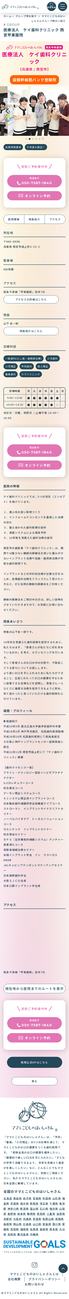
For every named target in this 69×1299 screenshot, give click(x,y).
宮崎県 (12, 1234)
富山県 (34, 1208)
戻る (34, 1081)
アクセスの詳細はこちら (31, 299)
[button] (61, 111)
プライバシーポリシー (44, 1279)
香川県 (56, 1224)
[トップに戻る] (20, 6)
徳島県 (47, 1224)
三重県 (51, 1214)
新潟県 (24, 1208)
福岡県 (24, 1229)
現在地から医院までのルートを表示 (34, 988)
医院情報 (14, 219)
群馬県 (34, 1203)
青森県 (17, 1198)
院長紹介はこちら (31, 331)
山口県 (37, 1224)
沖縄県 (34, 1234)
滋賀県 (60, 1214)
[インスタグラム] (34, 1264)
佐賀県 (34, 1229)
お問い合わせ (34, 1284)
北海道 (7, 1198)
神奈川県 (13, 1208)
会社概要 (14, 1279)
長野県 (12, 1214)
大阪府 (17, 1219)
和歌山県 (48, 1219)
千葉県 (53, 1203)
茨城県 (14, 1203)
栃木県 (24, 1203)
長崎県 (44, 1229)
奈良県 (37, 1219)
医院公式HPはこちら (34, 1062)
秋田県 (47, 1198)
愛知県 (41, 1214)
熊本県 (53, 1229)
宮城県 (37, 1198)
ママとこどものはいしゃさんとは (34, 1274)
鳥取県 (59, 1219)
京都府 (7, 1219)
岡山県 (17, 1224)
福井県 (53, 1208)
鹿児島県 (23, 1234)
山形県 (56, 1198)
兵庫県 (27, 1219)
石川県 (44, 1208)
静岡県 (31, 1214)
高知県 (14, 1229)
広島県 (27, 1224)
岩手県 (27, 1198)
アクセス (55, 219)
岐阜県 (21, 1214)
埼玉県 (44, 1203)
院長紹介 (34, 219)
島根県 (7, 1224)
